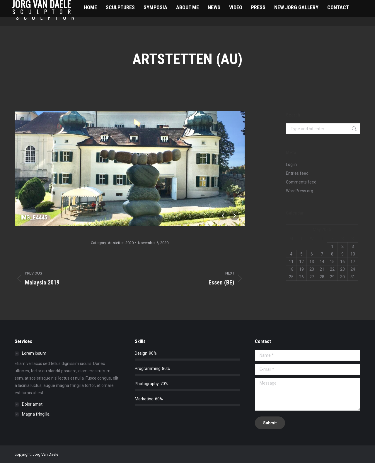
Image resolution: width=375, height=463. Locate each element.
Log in (291, 164)
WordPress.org (299, 190)
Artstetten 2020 (121, 243)
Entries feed (297, 173)
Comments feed (301, 182)
